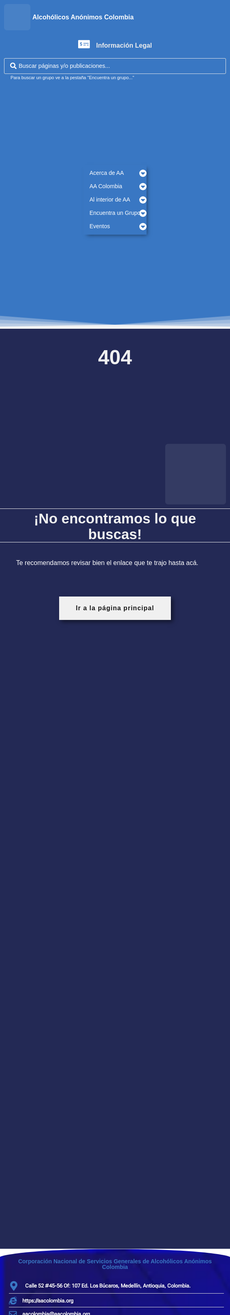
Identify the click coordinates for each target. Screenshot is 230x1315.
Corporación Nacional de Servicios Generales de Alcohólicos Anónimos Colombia (115, 1264)
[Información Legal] (84, 44)
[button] (115, 173)
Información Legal (124, 45)
